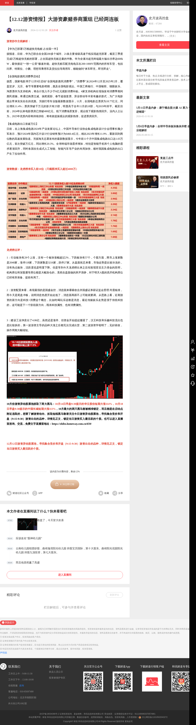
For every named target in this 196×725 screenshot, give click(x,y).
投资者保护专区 (57, 678)
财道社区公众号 (18, 493)
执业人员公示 (56, 672)
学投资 (32, 3)
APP (37, 493)
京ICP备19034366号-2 (49, 714)
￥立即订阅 (67, 484)
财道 (7, 3)
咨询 (21, 685)
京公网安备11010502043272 (154, 717)
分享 (117, 493)
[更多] (172, 36)
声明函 (3, 653)
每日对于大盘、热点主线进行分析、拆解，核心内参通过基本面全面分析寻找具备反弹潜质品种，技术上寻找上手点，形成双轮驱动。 (164, 80)
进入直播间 (64, 574)
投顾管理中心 (176, 3)
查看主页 (164, 44)
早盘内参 (141, 70)
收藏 (103, 493)
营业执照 (108, 714)
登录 (189, 3)
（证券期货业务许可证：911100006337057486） (135, 714)
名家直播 (20, 3)
